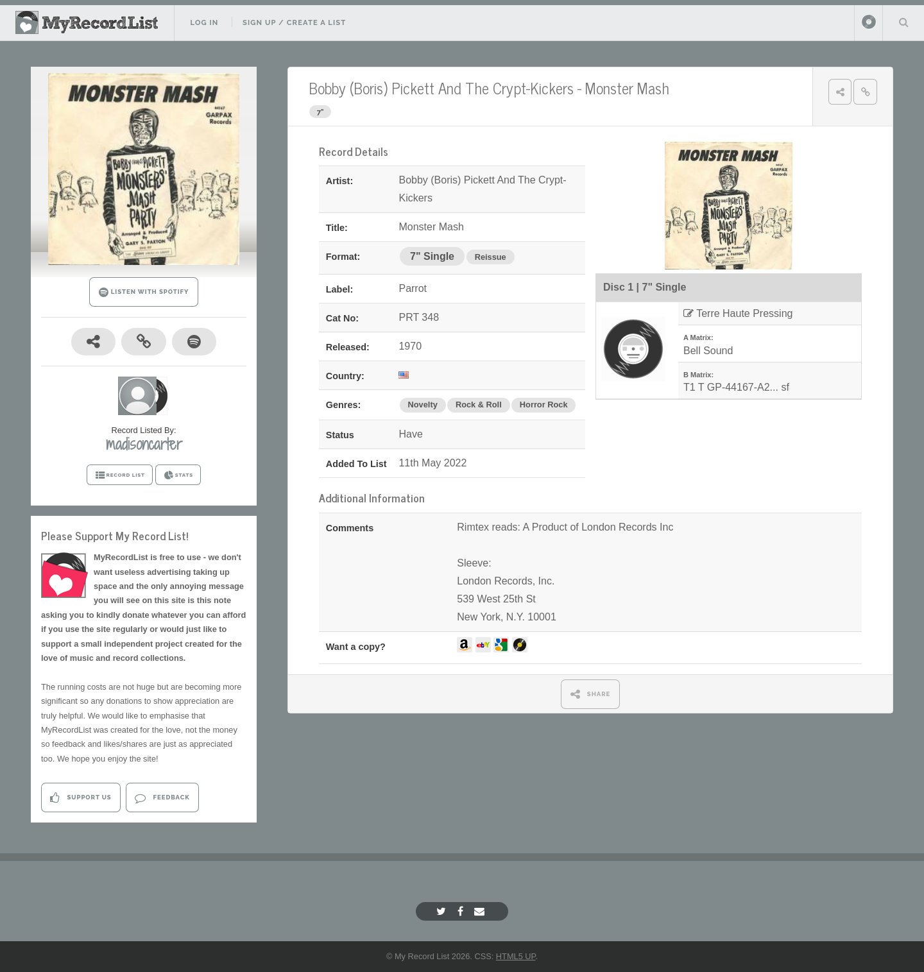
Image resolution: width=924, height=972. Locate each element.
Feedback (162, 797)
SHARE (590, 693)
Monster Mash (627, 87)
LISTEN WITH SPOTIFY (144, 292)
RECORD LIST (119, 475)
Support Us (80, 797)
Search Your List (903, 21)
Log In (204, 22)
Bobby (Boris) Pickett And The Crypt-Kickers (441, 87)
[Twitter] (442, 911)
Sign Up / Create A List (294, 22)
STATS (178, 475)
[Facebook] (462, 911)
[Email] (481, 911)
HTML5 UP (516, 956)
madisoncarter (144, 444)
